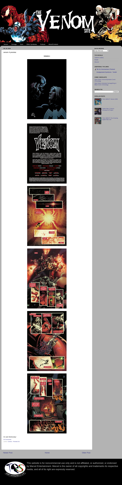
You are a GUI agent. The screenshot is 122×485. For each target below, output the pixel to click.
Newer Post (7, 453)
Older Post (86, 453)
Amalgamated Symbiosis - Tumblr (107, 72)
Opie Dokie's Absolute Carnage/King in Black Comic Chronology (105, 84)
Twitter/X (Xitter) (99, 57)
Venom (6, 44)
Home (47, 453)
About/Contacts (53, 44)
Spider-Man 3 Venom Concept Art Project (108, 109)
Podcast (42, 44)
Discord (97, 62)
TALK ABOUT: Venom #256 (110, 99)
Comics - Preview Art (13, 441)
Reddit (96, 59)
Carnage (14, 44)
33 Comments (7, 439)
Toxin (21, 44)
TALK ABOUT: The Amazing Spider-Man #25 (110, 118)
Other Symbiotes (31, 44)
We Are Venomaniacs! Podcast (106, 69)
